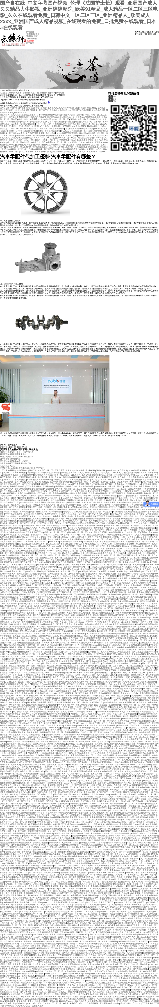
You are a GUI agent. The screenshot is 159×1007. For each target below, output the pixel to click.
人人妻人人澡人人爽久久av (61, 838)
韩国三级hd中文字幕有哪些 (28, 649)
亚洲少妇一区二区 (7, 643)
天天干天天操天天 (106, 902)
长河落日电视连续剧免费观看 (80, 528)
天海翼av (101, 852)
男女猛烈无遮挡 (100, 532)
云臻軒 (3, 90)
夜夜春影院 (75, 804)
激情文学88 (132, 617)
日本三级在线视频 (125, 709)
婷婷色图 (149, 546)
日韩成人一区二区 (132, 532)
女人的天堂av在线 (75, 640)
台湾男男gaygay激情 (130, 601)
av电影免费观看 (112, 649)
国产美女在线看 (137, 597)
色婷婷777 (28, 838)
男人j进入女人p (55, 477)
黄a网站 (60, 725)
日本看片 (93, 608)
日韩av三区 (120, 606)
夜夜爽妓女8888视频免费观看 (23, 601)
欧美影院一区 (145, 555)
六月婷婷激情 (128, 491)
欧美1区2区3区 (13, 610)
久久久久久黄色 (129, 682)
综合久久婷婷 (15, 686)
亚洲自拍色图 (119, 475)
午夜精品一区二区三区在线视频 (38, 923)
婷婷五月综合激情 (52, 131)
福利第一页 (117, 672)
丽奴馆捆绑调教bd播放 (129, 638)
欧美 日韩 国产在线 (91, 686)
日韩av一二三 (29, 140)
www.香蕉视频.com (58, 528)
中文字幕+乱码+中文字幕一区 (86, 937)
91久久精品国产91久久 (26, 516)
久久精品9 (29, 645)
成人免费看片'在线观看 (94, 525)
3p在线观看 (50, 133)
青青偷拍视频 (123, 663)
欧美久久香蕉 (6, 615)
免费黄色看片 (146, 496)
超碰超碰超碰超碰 (60, 124)
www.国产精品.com (78, 983)
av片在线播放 (83, 507)
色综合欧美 (43, 477)
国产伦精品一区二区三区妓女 (94, 654)
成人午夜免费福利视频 (49, 622)
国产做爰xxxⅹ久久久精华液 (97, 661)
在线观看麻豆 (17, 953)
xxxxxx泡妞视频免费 (66, 884)
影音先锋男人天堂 (91, 797)
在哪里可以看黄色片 (81, 886)
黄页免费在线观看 (51, 932)
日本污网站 (12, 948)
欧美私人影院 (137, 730)
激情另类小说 (44, 500)
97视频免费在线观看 (67, 870)
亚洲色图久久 (100, 500)
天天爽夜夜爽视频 (33, 486)
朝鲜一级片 (105, 656)
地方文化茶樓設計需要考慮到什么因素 (16, 463)
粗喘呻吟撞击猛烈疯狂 (91, 592)
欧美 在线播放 (71, 971)
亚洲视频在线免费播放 (69, 599)
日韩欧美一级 (49, 507)
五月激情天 (112, 799)
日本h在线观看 (35, 149)
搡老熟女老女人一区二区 (55, 514)
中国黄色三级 (139, 480)
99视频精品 (42, 836)
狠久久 (91, 537)
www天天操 (137, 905)
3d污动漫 (35, 638)
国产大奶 (84, 521)
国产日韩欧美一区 (117, 804)
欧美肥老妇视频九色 (145, 608)
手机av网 (58, 585)
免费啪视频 (52, 716)
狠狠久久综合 (113, 976)
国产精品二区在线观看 (46, 725)
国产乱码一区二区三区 (110, 907)
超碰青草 (127, 707)
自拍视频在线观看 (48, 790)
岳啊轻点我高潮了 (61, 480)
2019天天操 (112, 721)
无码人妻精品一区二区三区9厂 (141, 507)
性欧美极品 (30, 691)
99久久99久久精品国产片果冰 (53, 138)
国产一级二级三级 (130, 629)
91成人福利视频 (84, 613)
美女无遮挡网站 (130, 640)
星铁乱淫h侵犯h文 (17, 486)
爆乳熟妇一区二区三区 (9, 939)
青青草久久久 (115, 836)
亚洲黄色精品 (55, 604)
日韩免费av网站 (74, 502)
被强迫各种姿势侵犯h (109, 898)
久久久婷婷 (79, 624)
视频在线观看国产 (38, 668)
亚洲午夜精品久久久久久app (114, 875)
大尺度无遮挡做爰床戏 (112, 969)
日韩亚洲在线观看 (64, 875)
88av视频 (110, 498)
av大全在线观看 (45, 119)
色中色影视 (41, 822)
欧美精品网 (5, 115)
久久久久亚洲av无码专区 (59, 928)
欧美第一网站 (143, 656)
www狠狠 (130, 475)
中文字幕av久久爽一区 (138, 757)
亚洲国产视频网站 (62, 833)
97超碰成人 (153, 654)
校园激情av (145, 562)
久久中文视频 (148, 482)
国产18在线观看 (25, 544)
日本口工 (92, 967)
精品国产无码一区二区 (98, 723)
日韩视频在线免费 (51, 983)
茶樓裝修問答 (12, 90)
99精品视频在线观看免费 (127, 647)
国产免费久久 (18, 815)
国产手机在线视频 (64, 544)
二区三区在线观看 (11, 567)
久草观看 (109, 737)
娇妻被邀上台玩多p (11, 944)
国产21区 (11, 145)
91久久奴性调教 (75, 539)
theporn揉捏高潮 (34, 1003)
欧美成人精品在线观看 (14, 617)
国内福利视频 (90, 133)
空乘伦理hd (40, 560)
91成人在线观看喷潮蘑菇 (105, 865)
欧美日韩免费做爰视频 (34, 854)
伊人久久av (125, 810)
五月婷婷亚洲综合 (99, 840)
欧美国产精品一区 (110, 638)
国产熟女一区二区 (45, 672)
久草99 (92, 521)
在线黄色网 (19, 937)
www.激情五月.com (127, 748)
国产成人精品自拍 (133, 994)
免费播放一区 (145, 638)
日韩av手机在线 (79, 564)
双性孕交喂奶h (33, 473)
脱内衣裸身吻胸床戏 (46, 624)
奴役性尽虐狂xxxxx (8, 491)
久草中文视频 (11, 535)
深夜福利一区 (122, 588)
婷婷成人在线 (27, 735)
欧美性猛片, (34, 909)
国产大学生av (127, 535)
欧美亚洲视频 (119, 861)
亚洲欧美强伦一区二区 (57, 574)
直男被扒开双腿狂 (61, 778)
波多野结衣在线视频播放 (96, 594)
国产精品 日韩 (146, 567)
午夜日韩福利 (131, 656)
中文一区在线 (53, 537)
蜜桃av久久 (83, 971)
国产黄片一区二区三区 (79, 709)
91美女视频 (70, 583)
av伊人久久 (52, 870)
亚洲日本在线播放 (16, 691)
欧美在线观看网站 (148, 872)
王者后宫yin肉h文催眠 (75, 470)
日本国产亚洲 (121, 558)
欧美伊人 (144, 916)
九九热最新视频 (59, 962)
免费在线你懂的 (17, 500)
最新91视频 (17, 525)
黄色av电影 (139, 546)
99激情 (111, 480)
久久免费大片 (76, 496)
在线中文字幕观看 (75, 718)
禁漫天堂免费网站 (51, 799)
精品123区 (140, 748)
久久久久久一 (24, 978)
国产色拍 (11, 668)
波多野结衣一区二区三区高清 (27, 921)
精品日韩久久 (41, 590)
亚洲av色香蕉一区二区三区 (44, 544)
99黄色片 (20, 721)
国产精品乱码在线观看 (36, 702)
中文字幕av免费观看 (14, 514)
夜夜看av (26, 787)
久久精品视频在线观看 (85, 999)
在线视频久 (86, 794)
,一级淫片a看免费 (10, 512)
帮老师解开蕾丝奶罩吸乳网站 (57, 496)
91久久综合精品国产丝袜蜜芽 (13, 732)
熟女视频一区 (28, 555)
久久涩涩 (102, 895)
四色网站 (16, 583)
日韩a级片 (11, 659)
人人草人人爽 (57, 700)
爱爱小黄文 (152, 751)
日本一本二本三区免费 (146, 677)
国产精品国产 (95, 757)
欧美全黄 (9, 613)
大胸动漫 (79, 145)
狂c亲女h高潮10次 (8, 574)
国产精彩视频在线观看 (60, 482)
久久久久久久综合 (23, 1006)
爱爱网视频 (22, 1001)
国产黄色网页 (120, 617)
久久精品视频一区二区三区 (78, 774)
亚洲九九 (75, 780)
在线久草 (116, 622)
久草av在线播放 (115, 594)
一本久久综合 (15, 990)
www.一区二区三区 (61, 119)
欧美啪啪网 (148, 574)
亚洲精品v (13, 126)
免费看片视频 (40, 502)
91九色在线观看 (16, 838)
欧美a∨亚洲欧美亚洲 (108, 574)
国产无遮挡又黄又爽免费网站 (114, 620)
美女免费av (77, 836)
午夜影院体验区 (70, 689)
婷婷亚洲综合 (80, 147)
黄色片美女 (78, 617)
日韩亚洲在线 (69, 808)
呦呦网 (6, 836)
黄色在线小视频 (29, 624)
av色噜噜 (71, 493)
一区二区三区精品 (25, 670)
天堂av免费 (104, 716)
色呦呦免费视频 (111, 702)
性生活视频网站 (116, 914)
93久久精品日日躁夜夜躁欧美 (23, 115)
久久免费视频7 (38, 801)
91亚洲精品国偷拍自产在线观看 (31, 521)
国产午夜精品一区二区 (33, 696)
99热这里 (16, 962)
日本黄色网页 (29, 525)
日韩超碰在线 (82, 955)
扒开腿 (98, 620)
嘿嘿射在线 (60, 486)
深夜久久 (11, 551)
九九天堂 (19, 757)
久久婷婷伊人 (82, 872)
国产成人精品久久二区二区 (67, 551)
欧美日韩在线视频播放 (27, 493)
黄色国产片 (121, 571)
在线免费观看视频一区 (41, 877)
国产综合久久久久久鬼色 (141, 525)
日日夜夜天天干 (91, 574)
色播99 (36, 838)
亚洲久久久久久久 (28, 748)
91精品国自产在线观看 (140, 691)
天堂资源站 (46, 606)
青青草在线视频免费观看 (92, 746)
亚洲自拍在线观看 (33, 608)
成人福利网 (90, 470)
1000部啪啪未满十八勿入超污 (56, 652)
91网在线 (70, 122)
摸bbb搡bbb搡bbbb (140, 928)
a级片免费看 (123, 500)
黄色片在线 (70, 934)
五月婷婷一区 (100, 721)
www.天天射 (54, 541)
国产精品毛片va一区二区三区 (54, 142)
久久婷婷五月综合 (41, 934)
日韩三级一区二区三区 (139, 670)
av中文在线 (149, 475)
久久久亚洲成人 (93, 677)
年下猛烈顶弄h (148, 774)
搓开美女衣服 (143, 705)
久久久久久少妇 (107, 797)
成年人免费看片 (45, 962)
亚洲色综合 (54, 1001)
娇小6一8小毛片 (24, 491)
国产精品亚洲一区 (24, 771)
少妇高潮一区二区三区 (46, 875)
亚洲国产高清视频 (112, 893)
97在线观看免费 (134, 571)
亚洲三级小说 (152, 613)
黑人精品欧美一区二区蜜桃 (37, 928)
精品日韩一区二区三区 (142, 865)
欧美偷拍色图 (121, 971)
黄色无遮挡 (94, 934)
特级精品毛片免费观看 (47, 705)
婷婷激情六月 (152, 863)
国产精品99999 (109, 560)
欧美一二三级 (86, 553)
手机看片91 (61, 502)
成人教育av (20, 698)
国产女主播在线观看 (96, 928)
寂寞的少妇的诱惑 (45, 647)
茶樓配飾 (112, 101)
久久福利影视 (42, 748)
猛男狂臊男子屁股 (66, 918)
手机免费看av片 (41, 670)
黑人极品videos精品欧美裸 (20, 652)
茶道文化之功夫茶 (7, 466)
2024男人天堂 (54, 728)
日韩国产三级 (72, 486)
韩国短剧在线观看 (37, 551)
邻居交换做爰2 (92, 679)
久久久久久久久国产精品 (117, 753)
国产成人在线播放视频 (62, 562)
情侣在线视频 (62, 140)
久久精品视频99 (51, 944)
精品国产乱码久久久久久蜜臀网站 (74, 682)
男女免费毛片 (123, 721)
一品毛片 (7, 564)
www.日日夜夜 (51, 996)
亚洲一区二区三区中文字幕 (80, 509)
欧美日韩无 (110, 525)
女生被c (21, 682)
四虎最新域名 (139, 548)
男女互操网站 (64, 769)
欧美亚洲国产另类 (29, 705)
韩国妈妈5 (143, 898)
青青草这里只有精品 (39, 916)
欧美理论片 (122, 470)
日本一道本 (45, 638)
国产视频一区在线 (40, 491)
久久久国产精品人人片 (110, 652)
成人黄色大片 (135, 663)
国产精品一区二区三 (65, 675)
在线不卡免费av (151, 808)
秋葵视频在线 (142, 576)
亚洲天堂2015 (35, 470)
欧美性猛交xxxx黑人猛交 (104, 528)
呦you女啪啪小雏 (105, 668)
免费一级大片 (135, 482)
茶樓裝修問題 (32, 39)
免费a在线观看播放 (50, 145)
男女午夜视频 (107, 617)
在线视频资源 (84, 698)
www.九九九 (58, 569)
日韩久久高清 (55, 670)
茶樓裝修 (112, 96)
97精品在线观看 (7, 723)
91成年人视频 (59, 856)
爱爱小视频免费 (91, 806)
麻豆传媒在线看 (85, 135)
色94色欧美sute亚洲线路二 (108, 801)
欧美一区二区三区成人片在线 (103, 891)
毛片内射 (10, 826)
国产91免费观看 (65, 693)
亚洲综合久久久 (132, 567)
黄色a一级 (144, 973)
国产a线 (20, 684)
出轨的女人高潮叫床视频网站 (61, 147)
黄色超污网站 (125, 882)
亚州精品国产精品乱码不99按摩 (53, 578)
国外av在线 (72, 138)
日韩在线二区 (102, 808)
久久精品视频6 (93, 670)
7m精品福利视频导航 (31, 741)
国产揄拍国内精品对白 (20, 845)
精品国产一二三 (50, 769)
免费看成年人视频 (69, 698)
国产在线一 (135, 856)
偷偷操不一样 (121, 530)
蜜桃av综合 (21, 1003)
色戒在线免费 (34, 790)
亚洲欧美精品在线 (8, 633)
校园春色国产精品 (18, 569)
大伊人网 (20, 879)
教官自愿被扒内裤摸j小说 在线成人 (49, 151)
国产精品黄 (24, 512)
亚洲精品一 (105, 934)
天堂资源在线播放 (40, 808)
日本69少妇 (69, 973)
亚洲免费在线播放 (143, 787)
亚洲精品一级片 (145, 934)
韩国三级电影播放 (150, 983)
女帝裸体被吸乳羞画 (80, 813)
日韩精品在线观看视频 (21, 877)
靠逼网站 (140, 895)
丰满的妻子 (12, 797)
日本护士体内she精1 (75, 806)
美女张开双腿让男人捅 (27, 746)
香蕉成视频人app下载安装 (59, 810)
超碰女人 (62, 987)
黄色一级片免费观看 (107, 725)
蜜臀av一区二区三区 (138, 588)
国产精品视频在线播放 (72, 900)
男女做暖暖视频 (46, 895)
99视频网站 (102, 767)
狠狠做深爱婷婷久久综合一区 (130, 574)
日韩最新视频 (71, 500)
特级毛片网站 (64, 813)
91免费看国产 (6, 785)
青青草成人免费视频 (92, 496)
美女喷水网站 (52, 721)
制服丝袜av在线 (30, 836)
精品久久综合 (33, 576)
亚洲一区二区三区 (44, 124)
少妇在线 (139, 498)
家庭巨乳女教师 (26, 604)
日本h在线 (27, 934)
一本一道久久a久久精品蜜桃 (49, 516)
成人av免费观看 (111, 859)
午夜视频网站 (11, 493)
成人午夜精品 (124, 691)
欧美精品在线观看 (139, 654)
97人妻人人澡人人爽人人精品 (115, 473)
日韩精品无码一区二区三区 (115, 489)
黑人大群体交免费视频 (146, 682)
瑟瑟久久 (122, 496)
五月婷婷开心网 (99, 826)
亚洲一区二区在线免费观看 (14, 507)
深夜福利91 (134, 859)
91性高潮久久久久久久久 (122, 693)
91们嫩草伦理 (41, 810)
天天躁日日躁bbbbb (118, 507)
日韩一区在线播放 (109, 496)
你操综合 (91, 147)
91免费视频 (65, 126)
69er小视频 (29, 631)
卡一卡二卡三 (77, 797)
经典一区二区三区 (115, 486)
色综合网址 (126, 539)
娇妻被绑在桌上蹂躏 (134, 610)
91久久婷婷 (76, 475)
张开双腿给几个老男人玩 (121, 888)
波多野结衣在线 (7, 865)
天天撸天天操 (26, 689)
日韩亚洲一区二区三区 (100, 698)
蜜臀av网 (51, 592)
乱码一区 (75, 769)
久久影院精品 (60, 744)
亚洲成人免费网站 (78, 670)
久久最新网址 (153, 930)
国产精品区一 (83, 762)
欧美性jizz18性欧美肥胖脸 (109, 535)
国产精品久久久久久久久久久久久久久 (71, 820)
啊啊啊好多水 (16, 836)
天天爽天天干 (71, 696)
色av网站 (148, 599)
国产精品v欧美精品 (103, 849)
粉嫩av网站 (126, 521)
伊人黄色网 (12, 856)
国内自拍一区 (33, 578)
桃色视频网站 (26, 147)
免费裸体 (13, 670)
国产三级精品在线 (139, 652)
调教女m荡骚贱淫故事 (92, 119)
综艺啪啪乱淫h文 (110, 946)
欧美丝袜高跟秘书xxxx (37, 597)
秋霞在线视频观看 (57, 135)
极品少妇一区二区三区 (9, 912)
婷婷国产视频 (15, 705)
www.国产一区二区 (84, 888)
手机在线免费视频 (97, 682)
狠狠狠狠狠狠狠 (95, 638)
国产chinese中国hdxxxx (79, 567)
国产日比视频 (116, 730)
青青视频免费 (82, 484)
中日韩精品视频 (57, 500)
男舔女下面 (76, 535)
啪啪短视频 (111, 548)
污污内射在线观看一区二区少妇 (14, 149)
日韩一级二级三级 (131, 594)
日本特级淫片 (132, 732)
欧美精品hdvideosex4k (47, 693)
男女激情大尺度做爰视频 (10, 810)
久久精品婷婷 (24, 535)
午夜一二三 (48, 902)
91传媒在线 (48, 778)
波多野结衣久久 (81, 491)
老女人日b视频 (82, 636)
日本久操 (44, 128)
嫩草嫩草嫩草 (72, 606)
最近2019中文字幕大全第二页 (12, 571)
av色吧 (66, 1003)
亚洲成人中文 (76, 119)
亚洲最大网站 (17, 564)
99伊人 (3, 806)
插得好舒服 (23, 868)
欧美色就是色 (42, 553)
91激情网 (22, 755)
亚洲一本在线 (96, 149)
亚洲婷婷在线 (101, 606)
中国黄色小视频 (114, 806)
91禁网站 (25, 778)
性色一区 (66, 604)
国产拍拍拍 (99, 737)
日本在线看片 (130, 514)
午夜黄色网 (65, 663)
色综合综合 (103, 631)
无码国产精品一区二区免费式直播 (34, 656)
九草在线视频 (50, 709)
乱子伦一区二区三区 (69, 571)
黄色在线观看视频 (141, 792)
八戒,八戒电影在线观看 (42, 562)
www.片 (23, 578)
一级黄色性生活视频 (133, 569)
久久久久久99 (28, 620)
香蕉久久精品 (82, 884)
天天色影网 (147, 484)
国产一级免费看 (45, 617)
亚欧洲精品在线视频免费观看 (88, 117)
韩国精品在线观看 (70, 477)
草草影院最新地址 (117, 661)
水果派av (94, 505)
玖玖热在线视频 (130, 714)
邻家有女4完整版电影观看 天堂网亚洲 (89, 548)
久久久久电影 (56, 730)
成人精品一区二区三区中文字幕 (90, 748)
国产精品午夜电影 (38, 845)
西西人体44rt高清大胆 (12, 624)
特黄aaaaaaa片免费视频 (114, 776)
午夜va (137, 523)
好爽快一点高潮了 (142, 944)
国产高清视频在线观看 (119, 643)
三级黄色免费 (146, 643)
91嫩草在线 (43, 888)
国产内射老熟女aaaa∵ (12, 934)
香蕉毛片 (86, 480)
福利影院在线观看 (27, 124)
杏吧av (8, 962)
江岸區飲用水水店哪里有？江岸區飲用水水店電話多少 (22, 468)
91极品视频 (71, 613)
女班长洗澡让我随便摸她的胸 (114, 592)
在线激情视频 (56, 868)
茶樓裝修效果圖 (32, 34)
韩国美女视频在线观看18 (131, 918)
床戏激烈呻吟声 (99, 615)
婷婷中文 (89, 622)
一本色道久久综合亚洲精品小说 (93, 845)
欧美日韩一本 (9, 677)
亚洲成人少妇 (71, 135)
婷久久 (5, 486)
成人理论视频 (102, 147)
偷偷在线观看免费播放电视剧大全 (75, 149)
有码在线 (7, 631)
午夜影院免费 (6, 541)
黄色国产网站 (20, 613)
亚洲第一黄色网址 (65, 937)
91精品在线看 (115, 491)
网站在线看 (103, 944)
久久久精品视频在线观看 (23, 560)
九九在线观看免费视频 (74, 128)
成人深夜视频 (140, 799)
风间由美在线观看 (86, 486)
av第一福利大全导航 (116, 872)
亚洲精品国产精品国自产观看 (77, 581)
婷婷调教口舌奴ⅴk (133, 484)
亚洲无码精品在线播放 (50, 473)
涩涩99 (144, 532)
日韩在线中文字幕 (7, 516)
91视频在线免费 (52, 912)
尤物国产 (24, 983)
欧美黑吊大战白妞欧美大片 (16, 539)
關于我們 (30, 43)
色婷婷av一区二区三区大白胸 (82, 714)
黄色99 (37, 629)
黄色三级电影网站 (137, 636)
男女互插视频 (66, 588)
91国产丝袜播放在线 (48, 937)
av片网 (82, 571)
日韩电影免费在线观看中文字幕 (95, 643)
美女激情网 (137, 689)
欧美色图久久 (9, 771)
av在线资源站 (151, 514)
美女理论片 (38, 723)
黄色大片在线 (82, 608)
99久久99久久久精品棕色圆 (27, 128)
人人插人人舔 (106, 544)
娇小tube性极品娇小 (128, 649)
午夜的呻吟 (146, 891)
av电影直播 (70, 519)
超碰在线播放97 (26, 475)
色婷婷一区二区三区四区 (57, 555)
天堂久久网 (79, 516)
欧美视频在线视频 (54, 666)
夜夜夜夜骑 (59, 672)
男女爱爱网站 (64, 610)
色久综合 (155, 530)
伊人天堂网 (101, 714)
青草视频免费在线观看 (83, 721)
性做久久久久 (92, 151)
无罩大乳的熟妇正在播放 (124, 544)
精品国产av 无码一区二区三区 (23, 918)
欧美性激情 (72, 142)
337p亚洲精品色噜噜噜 (53, 783)
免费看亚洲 (36, 142)
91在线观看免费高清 (9, 475)
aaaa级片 (45, 847)
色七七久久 (68, 512)
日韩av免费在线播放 (78, 652)
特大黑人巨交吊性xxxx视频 (104, 509)
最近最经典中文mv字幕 (66, 507)
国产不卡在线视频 (113, 735)
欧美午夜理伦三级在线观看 (51, 960)
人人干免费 (63, 567)
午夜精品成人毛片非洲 (9, 824)
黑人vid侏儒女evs (58, 909)
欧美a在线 (154, 953)
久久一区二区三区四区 (99, 804)
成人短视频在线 (129, 794)
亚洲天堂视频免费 (141, 888)
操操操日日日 (101, 879)
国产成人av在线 (65, 905)
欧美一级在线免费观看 (27, 119)
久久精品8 (45, 838)
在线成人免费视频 (13, 852)
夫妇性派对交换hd (19, 640)
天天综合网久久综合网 (71, 498)
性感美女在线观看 (54, 633)
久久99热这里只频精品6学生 (25, 477)
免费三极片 (119, 567)
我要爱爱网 (125, 686)
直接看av (94, 604)
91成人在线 (133, 753)
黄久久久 (15, 656)
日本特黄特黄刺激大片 (90, 555)
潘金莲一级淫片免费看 (96, 564)
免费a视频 (108, 780)
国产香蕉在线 (137, 801)
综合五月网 (32, 569)
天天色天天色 (30, 564)
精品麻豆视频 (114, 705)
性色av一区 (128, 546)
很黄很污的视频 (69, 748)
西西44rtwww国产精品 (80, 833)
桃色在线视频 (120, 764)
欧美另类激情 (118, 604)
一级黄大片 (148, 739)
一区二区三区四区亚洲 (113, 751)
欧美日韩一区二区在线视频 (99, 787)
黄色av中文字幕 (38, 813)
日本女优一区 (94, 652)
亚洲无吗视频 (15, 672)
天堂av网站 (16, 622)
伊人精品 (79, 133)
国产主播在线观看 (64, 592)
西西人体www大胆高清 (63, 659)
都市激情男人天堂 (67, 115)
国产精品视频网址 (75, 574)
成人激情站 (65, 475)
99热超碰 (34, 622)
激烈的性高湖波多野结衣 (37, 519)
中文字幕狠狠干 (27, 151)
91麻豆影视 (126, 622)
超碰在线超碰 (11, 751)
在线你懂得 (12, 755)
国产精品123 (134, 723)
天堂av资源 (51, 594)
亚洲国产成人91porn (98, 872)
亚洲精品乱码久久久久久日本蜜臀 (131, 560)
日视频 (146, 953)
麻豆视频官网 (134, 700)
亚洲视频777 (32, 613)
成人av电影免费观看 (118, 808)
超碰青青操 (56, 921)
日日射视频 (119, 771)
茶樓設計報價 (32, 36)
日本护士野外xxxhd (92, 617)
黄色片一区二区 (142, 852)
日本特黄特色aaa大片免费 (48, 115)
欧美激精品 (122, 633)
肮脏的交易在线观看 (110, 778)
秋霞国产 (142, 902)
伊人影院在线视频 (21, 712)
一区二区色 (143, 640)
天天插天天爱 (55, 843)
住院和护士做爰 (40, 893)
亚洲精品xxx (65, 576)
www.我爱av (115, 790)
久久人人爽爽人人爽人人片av (90, 473)
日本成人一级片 (140, 604)
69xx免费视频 (103, 581)
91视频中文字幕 (147, 523)
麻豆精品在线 (136, 767)
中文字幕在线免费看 (82, 562)
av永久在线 (52, 845)
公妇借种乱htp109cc (91, 539)
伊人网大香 (115, 601)
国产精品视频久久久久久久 (142, 746)
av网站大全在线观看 (70, 638)
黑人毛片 (141, 615)
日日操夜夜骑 (122, 757)
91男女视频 (49, 489)
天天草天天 (61, 774)
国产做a (32, 863)
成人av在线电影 (93, 633)
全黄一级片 (18, 675)
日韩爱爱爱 (132, 955)
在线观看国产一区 (42, 620)
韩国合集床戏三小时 (84, 122)
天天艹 (127, 746)
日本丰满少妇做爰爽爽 (56, 668)
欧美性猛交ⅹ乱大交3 (86, 138)
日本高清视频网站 (87, 477)
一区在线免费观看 (134, 553)
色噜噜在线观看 (59, 493)
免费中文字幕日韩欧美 (61, 601)
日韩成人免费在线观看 (25, 553)
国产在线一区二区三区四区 (111, 555)
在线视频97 (27, 994)
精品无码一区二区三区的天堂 (56, 980)
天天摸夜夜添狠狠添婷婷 (106, 516)
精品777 (25, 714)
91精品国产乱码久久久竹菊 (44, 505)
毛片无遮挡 (104, 741)
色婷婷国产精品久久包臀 (57, 627)
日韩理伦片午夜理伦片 (77, 939)
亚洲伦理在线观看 (81, 512)
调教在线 (25, 622)
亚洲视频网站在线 (84, 790)
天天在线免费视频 (89, 783)
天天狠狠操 (28, 893)
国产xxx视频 (96, 755)
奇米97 (107, 746)
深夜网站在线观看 (67, 145)
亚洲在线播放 (120, 884)
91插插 (19, 709)
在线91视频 (30, 666)
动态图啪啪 (64, 944)
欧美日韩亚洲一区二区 (112, 562)
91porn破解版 (106, 861)
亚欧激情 (31, 590)
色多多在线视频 (117, 932)
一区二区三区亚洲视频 (134, 666)
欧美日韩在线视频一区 (93, 482)
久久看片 (69, 624)
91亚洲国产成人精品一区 (59, 590)
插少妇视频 (12, 813)
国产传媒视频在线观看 (22, 615)
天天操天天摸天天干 (136, 537)
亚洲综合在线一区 (24, 135)
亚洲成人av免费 (135, 489)
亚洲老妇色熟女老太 (96, 964)
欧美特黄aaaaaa (67, 1001)
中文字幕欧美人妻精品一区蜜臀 (56, 530)
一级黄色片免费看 (26, 973)
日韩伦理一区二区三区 (62, 617)
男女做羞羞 (5, 519)
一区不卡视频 (9, 553)
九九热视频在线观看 (27, 716)
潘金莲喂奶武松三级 (62, 794)
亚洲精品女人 (9, 562)
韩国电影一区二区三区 (46, 564)
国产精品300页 (53, 117)
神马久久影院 (31, 617)
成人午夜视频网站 (87, 666)
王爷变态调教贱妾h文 (40, 730)
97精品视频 (45, 921)
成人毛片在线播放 (143, 985)
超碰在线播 (37, 615)
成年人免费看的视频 (132, 512)
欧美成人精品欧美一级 (99, 813)
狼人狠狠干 (60, 679)
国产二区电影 (83, 702)
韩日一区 (145, 668)
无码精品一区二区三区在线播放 (53, 484)
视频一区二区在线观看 (27, 647)
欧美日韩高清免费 (52, 571)
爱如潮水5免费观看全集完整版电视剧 (36, 824)
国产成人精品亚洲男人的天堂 (119, 564)
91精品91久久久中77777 (125, 608)
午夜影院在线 (6, 875)
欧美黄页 (23, 498)
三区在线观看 (148, 553)
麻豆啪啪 (147, 498)
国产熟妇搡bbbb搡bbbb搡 (80, 124)
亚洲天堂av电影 (50, 955)
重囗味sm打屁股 (145, 714)
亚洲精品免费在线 (144, 592)
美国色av (125, 790)
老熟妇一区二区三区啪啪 (23, 541)
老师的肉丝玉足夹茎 (75, 668)
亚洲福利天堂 (86, 560)
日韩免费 (43, 498)
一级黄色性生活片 (137, 675)
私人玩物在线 (116, 679)
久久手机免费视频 (97, 636)
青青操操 (93, 884)
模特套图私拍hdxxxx (89, 645)
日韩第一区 (21, 753)
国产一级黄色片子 (40, 135)
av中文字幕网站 (101, 810)
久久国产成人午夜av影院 (98, 601)
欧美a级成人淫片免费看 (96, 571)
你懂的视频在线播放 (84, 519)
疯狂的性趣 (112, 470)
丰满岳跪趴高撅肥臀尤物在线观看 (91, 523)
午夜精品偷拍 (77, 585)
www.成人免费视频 (109, 980)
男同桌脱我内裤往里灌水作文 (57, 755)
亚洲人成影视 (91, 668)
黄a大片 (28, 684)
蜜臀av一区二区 (119, 728)
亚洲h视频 (40, 755)
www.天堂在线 (106, 475)
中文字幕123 (66, 548)
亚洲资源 (94, 693)
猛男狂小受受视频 (122, 797)
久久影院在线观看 (114, 546)
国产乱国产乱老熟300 (122, 983)
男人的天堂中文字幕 (138, 500)
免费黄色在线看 (92, 656)
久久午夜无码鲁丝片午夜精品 (141, 519)
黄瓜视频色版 (92, 760)
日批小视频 (108, 684)
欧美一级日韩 (144, 955)
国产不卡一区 (12, 604)
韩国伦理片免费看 (40, 843)
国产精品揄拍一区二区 (66, 594)
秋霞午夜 (28, 941)
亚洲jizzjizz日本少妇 (21, 985)
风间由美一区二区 (7, 133)
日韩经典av (74, 555)
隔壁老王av (33, 498)
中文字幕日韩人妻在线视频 (127, 755)
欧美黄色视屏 (152, 804)
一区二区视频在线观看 (44, 558)
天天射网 (74, 944)
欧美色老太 (142, 702)
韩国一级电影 (68, 516)
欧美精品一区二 (124, 928)
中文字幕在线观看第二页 (58, 785)
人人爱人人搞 (117, 746)
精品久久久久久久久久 (103, 553)
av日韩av (76, 553)
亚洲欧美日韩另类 (32, 138)
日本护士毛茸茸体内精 (56, 826)
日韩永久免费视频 (86, 142)
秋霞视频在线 (38, 852)
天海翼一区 (77, 541)
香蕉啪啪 (55, 126)
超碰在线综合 (13, 597)
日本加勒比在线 (125, 831)
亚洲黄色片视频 (45, 636)
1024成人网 (78, 588)
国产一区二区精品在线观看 (12, 847)
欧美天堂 (53, 792)
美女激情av (153, 558)
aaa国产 (111, 606)
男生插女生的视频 (130, 645)
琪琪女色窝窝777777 (137, 912)
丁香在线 (88, 627)
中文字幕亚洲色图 (56, 128)
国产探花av (113, 654)
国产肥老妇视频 (129, 744)
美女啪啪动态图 (55, 512)
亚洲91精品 (55, 638)
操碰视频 (65, 728)
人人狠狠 (11, 128)
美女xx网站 (28, 709)
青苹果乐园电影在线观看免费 (70, 716)
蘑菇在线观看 (105, 604)
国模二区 (67, 930)
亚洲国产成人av (133, 829)
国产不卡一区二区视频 (109, 686)
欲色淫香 (141, 514)
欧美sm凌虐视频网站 (88, 895)
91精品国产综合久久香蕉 (79, 753)
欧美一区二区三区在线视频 (105, 691)
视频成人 (126, 730)
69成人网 (78, 973)
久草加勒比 (30, 900)
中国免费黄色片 (122, 613)
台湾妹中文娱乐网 (51, 872)
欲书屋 (75, 799)
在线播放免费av (113, 523)
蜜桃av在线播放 (28, 817)
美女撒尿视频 (17, 905)
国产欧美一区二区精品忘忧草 (46, 682)
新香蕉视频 (145, 845)
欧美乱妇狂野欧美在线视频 (103, 613)
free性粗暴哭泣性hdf (54, 560)
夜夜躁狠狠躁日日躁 (130, 718)
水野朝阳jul (79, 838)
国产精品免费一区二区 (9, 502)
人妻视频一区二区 (119, 537)
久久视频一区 (37, 769)
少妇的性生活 (38, 131)
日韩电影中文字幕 (95, 951)
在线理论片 (132, 996)
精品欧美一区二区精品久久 (31, 530)
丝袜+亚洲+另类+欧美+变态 (95, 131)
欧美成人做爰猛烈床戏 (91, 610)
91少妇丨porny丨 (80, 723)
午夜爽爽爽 (133, 530)
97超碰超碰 (55, 588)
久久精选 (107, 622)
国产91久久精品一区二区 (90, 941)
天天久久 (127, 689)
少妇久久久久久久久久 (144, 606)
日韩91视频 (117, 645)
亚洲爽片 (17, 964)
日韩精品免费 (48, 820)
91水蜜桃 (154, 617)
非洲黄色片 (154, 757)
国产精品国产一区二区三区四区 (110, 792)
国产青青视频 (77, 482)
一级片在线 (82, 514)
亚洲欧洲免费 (66, 541)
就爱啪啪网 (138, 631)
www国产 (72, 484)
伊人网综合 (38, 652)
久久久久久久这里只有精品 (14, 480)
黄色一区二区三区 (81, 597)
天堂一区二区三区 (97, 530)
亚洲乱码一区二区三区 (94, 877)
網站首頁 (30, 32)
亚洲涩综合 (113, 962)
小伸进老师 (131, 661)
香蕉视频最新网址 (72, 732)
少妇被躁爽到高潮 (53, 521)
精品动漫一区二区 (151, 631)
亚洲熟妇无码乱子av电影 (29, 606)
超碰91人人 (15, 764)
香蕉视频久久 (77, 810)
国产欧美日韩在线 (115, 659)
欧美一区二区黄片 (20, 831)
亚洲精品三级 (42, 691)
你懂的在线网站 (64, 564)
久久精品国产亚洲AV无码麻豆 (48, 631)
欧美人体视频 (82, 493)
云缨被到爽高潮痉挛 (37, 831)
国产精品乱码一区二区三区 (54, 640)
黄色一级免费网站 (27, 822)
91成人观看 (21, 576)
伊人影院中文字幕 (7, 627)
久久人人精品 (54, 597)
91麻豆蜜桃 (118, 512)
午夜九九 (117, 744)
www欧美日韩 (151, 822)
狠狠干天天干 (134, 925)
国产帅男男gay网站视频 (141, 849)
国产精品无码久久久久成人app (49, 900)
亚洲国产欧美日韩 (24, 562)
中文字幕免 (132, 843)
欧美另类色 (8, 783)
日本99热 (116, 774)
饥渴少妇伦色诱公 (42, 482)
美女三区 (56, 548)
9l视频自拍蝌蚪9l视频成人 (44, 941)
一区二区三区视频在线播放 (93, 498)
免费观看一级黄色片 (94, 868)
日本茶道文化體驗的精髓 (10, 459)
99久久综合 (80, 902)
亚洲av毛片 (101, 470)
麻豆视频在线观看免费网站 (135, 751)
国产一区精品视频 (142, 491)
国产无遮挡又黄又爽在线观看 (78, 815)
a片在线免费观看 (110, 576)
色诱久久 (83, 638)
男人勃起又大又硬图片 (66, 505)
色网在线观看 (110, 502)
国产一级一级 (40, 555)
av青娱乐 (4, 592)
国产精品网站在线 (94, 578)
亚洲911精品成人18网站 (43, 744)
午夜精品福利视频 (116, 532)
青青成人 (92, 629)
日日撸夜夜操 (99, 957)
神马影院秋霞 (103, 730)
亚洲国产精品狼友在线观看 (47, 817)
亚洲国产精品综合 (31, 757)
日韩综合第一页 (68, 117)
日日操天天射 (62, 753)
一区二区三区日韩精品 (137, 558)
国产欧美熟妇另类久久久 (54, 696)
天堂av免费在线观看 (138, 473)
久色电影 (125, 767)
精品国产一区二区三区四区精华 (39, 585)
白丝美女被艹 (123, 581)
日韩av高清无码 (68, 854)
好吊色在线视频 (28, 971)
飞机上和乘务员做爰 (122, 668)
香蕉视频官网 (147, 893)
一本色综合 (154, 792)
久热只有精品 (86, 569)
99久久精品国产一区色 (70, 645)
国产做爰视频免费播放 (130, 840)
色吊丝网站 (140, 762)
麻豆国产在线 (118, 624)
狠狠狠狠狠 (88, 810)
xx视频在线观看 (25, 884)
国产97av (92, 514)
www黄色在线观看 (79, 126)
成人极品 (112, 571)
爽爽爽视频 (28, 774)
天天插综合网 (138, 564)
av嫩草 (93, 852)
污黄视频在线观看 (126, 599)
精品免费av (100, 588)
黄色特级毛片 (151, 721)
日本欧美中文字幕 (33, 815)
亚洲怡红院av (15, 592)
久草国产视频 (42, 707)
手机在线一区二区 (15, 140)
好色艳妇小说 (27, 764)
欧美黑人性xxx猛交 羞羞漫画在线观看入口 (78, 712)
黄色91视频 (150, 826)
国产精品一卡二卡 (150, 569)
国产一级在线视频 (126, 516)
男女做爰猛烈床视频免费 (106, 477)
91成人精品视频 (134, 620)
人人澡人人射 (64, 780)
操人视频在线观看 (25, 751)
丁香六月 (73, 140)
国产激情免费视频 (76, 877)
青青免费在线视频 (35, 507)
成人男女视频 (144, 530)
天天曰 (67, 783)
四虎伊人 (59, 689)
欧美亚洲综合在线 (28, 739)
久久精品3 (38, 514)
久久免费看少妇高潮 (120, 505)
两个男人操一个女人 (50, 663)
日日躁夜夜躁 (59, 649)
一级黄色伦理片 (93, 980)
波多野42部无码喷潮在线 (92, 502)
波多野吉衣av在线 (72, 569)
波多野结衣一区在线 (34, 571)
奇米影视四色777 (34, 640)
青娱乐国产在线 (130, 627)
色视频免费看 (33, 753)
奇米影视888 (122, 675)
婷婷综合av (142, 769)
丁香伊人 (77, 544)
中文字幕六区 (58, 976)
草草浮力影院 (150, 978)
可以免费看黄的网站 (48, 567)
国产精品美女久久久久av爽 (109, 838)
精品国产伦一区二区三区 (21, 505)
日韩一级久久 (124, 585)
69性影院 (123, 916)
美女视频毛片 (81, 1001)
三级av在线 (37, 856)
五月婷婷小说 (58, 583)
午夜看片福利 (144, 486)
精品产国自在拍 (131, 486)
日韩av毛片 (59, 767)
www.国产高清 (57, 739)
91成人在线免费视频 (149, 824)
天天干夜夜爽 (145, 884)
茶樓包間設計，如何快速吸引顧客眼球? (16, 456)
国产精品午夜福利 (69, 473)
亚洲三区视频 (39, 987)
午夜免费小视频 (80, 905)
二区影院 (55, 535)
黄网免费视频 (22, 643)
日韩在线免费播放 (72, 560)
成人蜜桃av (114, 810)
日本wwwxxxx (75, 647)
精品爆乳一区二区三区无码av (76, 700)
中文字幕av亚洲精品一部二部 (63, 994)
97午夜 (12, 135)
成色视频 (98, 122)
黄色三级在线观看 (86, 606)
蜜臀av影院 (123, 992)
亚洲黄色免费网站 (58, 751)
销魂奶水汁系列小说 (127, 702)
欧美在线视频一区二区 (71, 631)
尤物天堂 (84, 599)
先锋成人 (144, 760)
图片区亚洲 (124, 859)
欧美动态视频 (47, 509)
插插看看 (15, 124)
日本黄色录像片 (138, 583)
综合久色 (22, 590)
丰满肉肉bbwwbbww (100, 794)
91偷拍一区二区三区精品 (65, 523)
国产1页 (150, 987)
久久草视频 (119, 948)
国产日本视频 (26, 992)
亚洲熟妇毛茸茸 (29, 859)
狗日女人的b (44, 528)
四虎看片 (14, 498)
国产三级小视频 (100, 128)
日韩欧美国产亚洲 (72, 739)
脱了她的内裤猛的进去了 (116, 909)
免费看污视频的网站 (80, 663)
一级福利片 (134, 643)
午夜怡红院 (90, 516)
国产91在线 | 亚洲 (124, 865)
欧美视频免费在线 (31, 905)
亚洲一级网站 (25, 126)
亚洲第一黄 (5, 656)
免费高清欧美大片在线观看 (27, 865)
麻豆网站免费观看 (105, 884)
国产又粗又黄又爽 (26, 558)
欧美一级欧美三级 (101, 569)
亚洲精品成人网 (65, 723)
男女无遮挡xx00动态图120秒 (101, 484)
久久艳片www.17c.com (89, 769)
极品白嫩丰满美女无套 (29, 567)
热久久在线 (56, 546)
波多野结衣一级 (135, 971)
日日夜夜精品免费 (12, 122)
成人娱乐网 (28, 514)
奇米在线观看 (104, 693)
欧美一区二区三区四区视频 (114, 493)
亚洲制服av (121, 955)
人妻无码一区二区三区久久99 (72, 622)
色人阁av (97, 560)
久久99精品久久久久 (29, 528)
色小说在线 (41, 592)
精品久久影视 (117, 707)
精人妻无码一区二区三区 (141, 741)
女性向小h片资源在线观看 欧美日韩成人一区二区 (27, 806)
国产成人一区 (68, 879)
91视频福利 (107, 512)
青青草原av (120, 484)
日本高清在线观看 (134, 780)
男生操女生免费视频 (131, 562)
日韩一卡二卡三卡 (141, 709)
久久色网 (78, 620)
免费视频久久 (106, 900)
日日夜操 (153, 783)
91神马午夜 (126, 801)
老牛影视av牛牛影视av (41, 126)
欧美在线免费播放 (131, 877)
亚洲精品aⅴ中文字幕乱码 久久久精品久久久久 (87, 925)
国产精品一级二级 (106, 829)
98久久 (93, 581)
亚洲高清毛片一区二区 (60, 643)
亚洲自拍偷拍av (8, 131)
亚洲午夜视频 (40, 774)
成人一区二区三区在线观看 (18, 142)
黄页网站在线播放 (28, 939)
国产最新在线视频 (76, 525)
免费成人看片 (48, 679)
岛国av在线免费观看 (90, 475)
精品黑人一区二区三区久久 (91, 751)
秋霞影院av (150, 951)
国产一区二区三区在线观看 (53, 470)
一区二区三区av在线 (51, 149)
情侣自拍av (25, 638)
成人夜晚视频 (123, 670)
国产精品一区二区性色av (31, 583)
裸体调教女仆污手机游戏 (51, 741)
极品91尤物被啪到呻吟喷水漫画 (123, 923)
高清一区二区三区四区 (58, 656)
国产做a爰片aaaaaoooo (86, 730)
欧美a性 (143, 877)
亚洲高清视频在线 (135, 886)
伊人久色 (65, 131)
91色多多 (105, 732)
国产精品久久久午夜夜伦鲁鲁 (46, 475)
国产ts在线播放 (58, 606)
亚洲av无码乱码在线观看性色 (95, 836)
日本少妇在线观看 (151, 730)
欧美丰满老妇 (94, 126)
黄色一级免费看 (120, 700)
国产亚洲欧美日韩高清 (26, 707)
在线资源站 (75, 604)
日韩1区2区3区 (76, 131)
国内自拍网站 (105, 505)
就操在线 (123, 939)
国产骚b (110, 608)
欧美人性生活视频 (81, 891)
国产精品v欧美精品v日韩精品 (28, 145)
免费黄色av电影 (45, 746)
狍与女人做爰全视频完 (57, 539)
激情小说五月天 (103, 640)
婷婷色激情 (76, 576)
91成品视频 (89, 620)
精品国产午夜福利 (25, 633)
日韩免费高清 (90, 585)
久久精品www (99, 992)
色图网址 (81, 594)
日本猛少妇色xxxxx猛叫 (42, 684)
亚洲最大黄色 (119, 610)
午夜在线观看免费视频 (10, 932)
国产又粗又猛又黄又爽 (35, 133)
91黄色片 (136, 539)
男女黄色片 (41, 627)
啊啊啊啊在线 (31, 500)
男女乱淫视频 (89, 640)
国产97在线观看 (78, 633)
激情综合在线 (28, 810)
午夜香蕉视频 (18, 833)
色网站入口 (6, 760)
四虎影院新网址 (88, 960)
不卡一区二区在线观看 (121, 583)
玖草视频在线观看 (38, 117)
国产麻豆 (119, 498)
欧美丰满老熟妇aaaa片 (129, 962)
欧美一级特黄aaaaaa (29, 546)
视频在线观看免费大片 (75, 679)
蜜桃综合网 (146, 980)
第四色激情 (126, 652)
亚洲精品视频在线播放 (99, 870)
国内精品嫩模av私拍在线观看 (115, 578)
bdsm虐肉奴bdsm (150, 939)
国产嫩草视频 (151, 590)
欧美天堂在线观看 (150, 571)
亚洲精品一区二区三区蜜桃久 (80, 532)
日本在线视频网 (149, 489)
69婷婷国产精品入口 (123, 783)
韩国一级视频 (133, 884)
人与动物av (76, 746)
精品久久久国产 (43, 739)
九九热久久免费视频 (142, 535)
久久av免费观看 (43, 939)
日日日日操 (107, 610)
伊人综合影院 (8, 757)
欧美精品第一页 (82, 962)
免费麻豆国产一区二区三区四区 (18, 744)
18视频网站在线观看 (52, 698)
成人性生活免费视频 (38, 574)
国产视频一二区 (28, 686)
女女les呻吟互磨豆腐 (65, 133)
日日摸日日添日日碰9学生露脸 (113, 843)
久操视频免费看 (136, 992)
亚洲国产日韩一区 (35, 914)
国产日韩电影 (11, 647)
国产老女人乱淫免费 (71, 801)
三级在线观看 (43, 760)
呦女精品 (79, 583)
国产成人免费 (67, 597)
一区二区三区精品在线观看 (101, 567)
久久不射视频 (80, 151)
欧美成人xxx (45, 548)
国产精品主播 (6, 560)
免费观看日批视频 (124, 509)
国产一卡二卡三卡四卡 (45, 140)
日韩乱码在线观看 (23, 131)
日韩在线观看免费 (137, 505)
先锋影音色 (125, 990)
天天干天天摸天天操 (34, 532)
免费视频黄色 (101, 486)
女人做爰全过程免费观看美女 (72, 661)
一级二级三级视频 (23, 801)
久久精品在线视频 (124, 502)
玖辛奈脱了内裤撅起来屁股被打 (50, 654)
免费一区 (54, 804)
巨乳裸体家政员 (131, 555)
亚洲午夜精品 (102, 521)
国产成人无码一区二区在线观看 (29, 980)
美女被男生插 (38, 1006)
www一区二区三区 (115, 714)
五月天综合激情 (92, 898)
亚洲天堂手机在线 (90, 647)
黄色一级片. (129, 498)
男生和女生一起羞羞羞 (97, 705)
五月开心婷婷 (69, 730)
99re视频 (23, 597)
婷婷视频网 (59, 737)
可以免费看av (71, 767)
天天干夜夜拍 (153, 473)
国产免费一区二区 (93, 590)
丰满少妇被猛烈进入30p (64, 902)
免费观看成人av (137, 590)
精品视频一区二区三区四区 (75, 489)
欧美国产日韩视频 (39, 776)
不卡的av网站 (40, 633)
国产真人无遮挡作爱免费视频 (49, 829)
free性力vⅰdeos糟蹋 (145, 661)
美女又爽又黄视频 (95, 489)
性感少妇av (89, 588)
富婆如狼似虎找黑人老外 (60, 847)
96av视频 (89, 128)
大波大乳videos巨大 (23, 723)
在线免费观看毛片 (11, 902)
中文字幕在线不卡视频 (135, 804)
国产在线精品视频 (140, 969)
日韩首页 (66, 585)
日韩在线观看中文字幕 (49, 886)
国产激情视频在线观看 (14, 645)
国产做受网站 (153, 797)
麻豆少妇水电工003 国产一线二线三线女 (32, 588)
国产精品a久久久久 (71, 521)
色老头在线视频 (27, 502)
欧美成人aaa (5, 599)
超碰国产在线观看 (53, 735)
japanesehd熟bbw (16, 886)
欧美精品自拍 (42, 728)
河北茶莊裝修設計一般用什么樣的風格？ (17, 452)
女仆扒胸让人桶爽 (7, 585)
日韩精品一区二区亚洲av (54, 990)
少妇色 (113, 581)
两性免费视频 (11, 558)
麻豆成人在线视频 (92, 145)
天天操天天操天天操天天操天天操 (111, 712)
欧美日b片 (25, 122)
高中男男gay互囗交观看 (83, 691)
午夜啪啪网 (48, 767)
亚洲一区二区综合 (98, 597)
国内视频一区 (127, 523)
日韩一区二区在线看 (71, 829)
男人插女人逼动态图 (50, 661)
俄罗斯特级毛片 (52, 677)
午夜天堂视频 (145, 594)
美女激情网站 (33, 732)
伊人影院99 (85, 978)
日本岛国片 (67, 863)
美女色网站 (72, 992)
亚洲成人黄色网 (95, 493)
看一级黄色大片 (31, 886)
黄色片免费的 (125, 654)
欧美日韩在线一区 (22, 783)
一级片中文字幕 (125, 967)
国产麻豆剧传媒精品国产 (19, 117)
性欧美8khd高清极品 (87, 921)
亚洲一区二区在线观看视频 (66, 558)
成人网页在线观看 (99, 480)
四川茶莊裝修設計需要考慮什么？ (14, 454)
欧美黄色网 (112, 500)
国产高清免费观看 (108, 670)
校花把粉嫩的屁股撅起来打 (23, 599)
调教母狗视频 (64, 840)
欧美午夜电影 (110, 482)
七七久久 (23, 790)
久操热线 (56, 824)
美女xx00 (137, 509)
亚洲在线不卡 (17, 548)
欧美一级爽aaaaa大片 (31, 509)
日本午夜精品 (143, 617)
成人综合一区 (60, 865)
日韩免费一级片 (28, 610)
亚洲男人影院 (73, 751)
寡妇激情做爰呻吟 (143, 544)
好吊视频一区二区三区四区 (86, 914)
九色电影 (118, 627)
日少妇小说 (16, 718)
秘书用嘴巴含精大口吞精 (77, 757)
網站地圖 (60, 93)
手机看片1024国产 (131, 973)
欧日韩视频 (59, 581)
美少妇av (51, 502)
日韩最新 (107, 987)
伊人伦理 (53, 553)
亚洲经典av (113, 631)
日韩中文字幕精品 (109, 599)
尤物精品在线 (22, 470)
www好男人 (76, 643)
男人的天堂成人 (103, 514)
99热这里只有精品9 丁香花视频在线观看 (48, 122)
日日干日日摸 (7, 955)
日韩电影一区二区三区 (84, 707)
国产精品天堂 (117, 514)
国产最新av (84, 558)
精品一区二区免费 (124, 548)
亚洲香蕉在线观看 (140, 783)
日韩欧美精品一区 (129, 705)
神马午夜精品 (95, 875)
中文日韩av (89, 115)
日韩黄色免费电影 (121, 856)
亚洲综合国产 (113, 615)
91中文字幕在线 (95, 1001)
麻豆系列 (145, 994)
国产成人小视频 (116, 569)
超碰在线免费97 (129, 957)
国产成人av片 (24, 537)
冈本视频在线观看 (138, 797)
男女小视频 (44, 576)
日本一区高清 (110, 847)
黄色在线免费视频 (67, 636)
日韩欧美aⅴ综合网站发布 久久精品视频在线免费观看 (100, 689)
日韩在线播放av (81, 659)
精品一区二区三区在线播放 (133, 822)
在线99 (145, 620)
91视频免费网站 (44, 601)
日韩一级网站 (47, 581)
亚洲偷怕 (80, 115)
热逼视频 (132, 592)
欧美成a (155, 980)
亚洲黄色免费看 (113, 636)
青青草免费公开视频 (38, 712)
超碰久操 (102, 608)
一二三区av (106, 739)
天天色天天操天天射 (19, 909)
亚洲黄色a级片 (113, 990)
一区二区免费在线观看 (93, 718)
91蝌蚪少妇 (113, 916)
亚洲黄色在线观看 (133, 541)
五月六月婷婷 (63, 709)
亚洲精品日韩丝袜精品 (99, 507)
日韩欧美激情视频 (117, 732)
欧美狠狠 (153, 640)
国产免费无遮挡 (12, 147)
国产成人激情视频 (131, 659)
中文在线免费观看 (102, 537)
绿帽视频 (69, 151)
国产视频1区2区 (23, 730)
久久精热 (106, 590)
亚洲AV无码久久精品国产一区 (61, 491)
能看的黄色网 (133, 496)
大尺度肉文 (110, 971)
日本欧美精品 (149, 578)
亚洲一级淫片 (28, 925)
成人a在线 (127, 969)
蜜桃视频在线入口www (129, 824)
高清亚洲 (101, 967)
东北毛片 (85, 604)
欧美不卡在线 (51, 884)
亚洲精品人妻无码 (36, 496)
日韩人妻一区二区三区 (82, 957)
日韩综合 (55, 620)
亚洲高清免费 (75, 480)
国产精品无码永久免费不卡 (11, 941)
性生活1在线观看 (41, 604)
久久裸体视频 (117, 640)
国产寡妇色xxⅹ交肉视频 (32, 767)
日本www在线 (80, 677)
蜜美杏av (110, 530)
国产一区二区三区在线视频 (27, 484)
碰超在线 (136, 668)
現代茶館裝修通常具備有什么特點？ (15, 461)
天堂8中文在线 (117, 656)
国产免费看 (151, 583)
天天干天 (139, 475)
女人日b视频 (130, 854)
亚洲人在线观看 (104, 583)
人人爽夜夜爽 (11, 682)
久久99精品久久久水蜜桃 (136, 930)
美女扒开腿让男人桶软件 (29, 581)
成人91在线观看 (147, 859)
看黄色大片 (27, 852)
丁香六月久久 (27, 718)
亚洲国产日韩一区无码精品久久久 (61, 702)
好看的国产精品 (49, 787)
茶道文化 (30, 41)
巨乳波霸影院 (91, 838)
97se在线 (63, 525)
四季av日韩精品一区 (91, 544)
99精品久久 (71, 514)
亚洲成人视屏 (96, 774)
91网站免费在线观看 (127, 576)
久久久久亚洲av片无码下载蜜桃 (75, 735)
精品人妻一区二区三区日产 (55, 532)
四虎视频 (147, 918)
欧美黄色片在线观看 (76, 578)
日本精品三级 (45, 546)
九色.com (145, 725)
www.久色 (20, 133)
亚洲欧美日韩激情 (8, 532)
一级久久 (139, 735)
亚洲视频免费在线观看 (120, 590)
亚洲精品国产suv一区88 (90, 739)
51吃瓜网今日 (72, 649)
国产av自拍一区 (45, 493)
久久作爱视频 (111, 967)
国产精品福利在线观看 (72, 546)
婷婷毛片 (77, 592)
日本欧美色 (65, 535)
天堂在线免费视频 (57, 519)
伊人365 (108, 624)
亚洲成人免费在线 (87, 551)
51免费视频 (116, 937)
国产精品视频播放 (108, 633)
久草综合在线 (23, 659)
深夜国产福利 (123, 482)
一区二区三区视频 (89, 535)
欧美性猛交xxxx (120, 815)
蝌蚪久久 (154, 817)
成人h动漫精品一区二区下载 (135, 684)
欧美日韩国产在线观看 (88, 944)
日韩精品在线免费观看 (16, 907)
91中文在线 (154, 964)
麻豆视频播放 (15, 735)
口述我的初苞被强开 (107, 647)
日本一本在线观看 (24, 677)
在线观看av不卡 (64, 629)
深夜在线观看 (46, 649)
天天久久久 (120, 854)
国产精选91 (36, 787)
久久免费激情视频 (85, 140)
